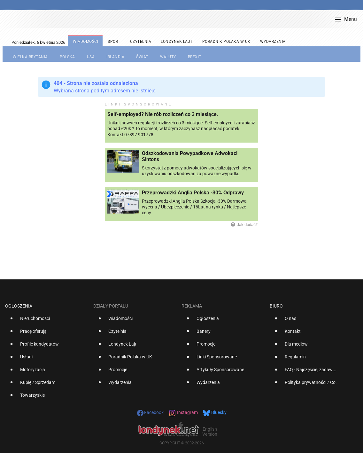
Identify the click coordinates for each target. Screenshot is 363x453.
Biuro (276, 306)
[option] (46, 321)
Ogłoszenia (18, 306)
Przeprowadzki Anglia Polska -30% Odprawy (193, 193)
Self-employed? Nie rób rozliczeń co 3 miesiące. (162, 114)
